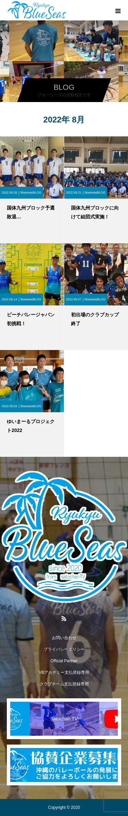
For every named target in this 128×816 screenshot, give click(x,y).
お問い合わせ (64, 637)
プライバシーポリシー (64, 649)
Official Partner (64, 661)
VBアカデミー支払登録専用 (64, 672)
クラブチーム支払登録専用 (64, 684)
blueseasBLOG (30, 192)
